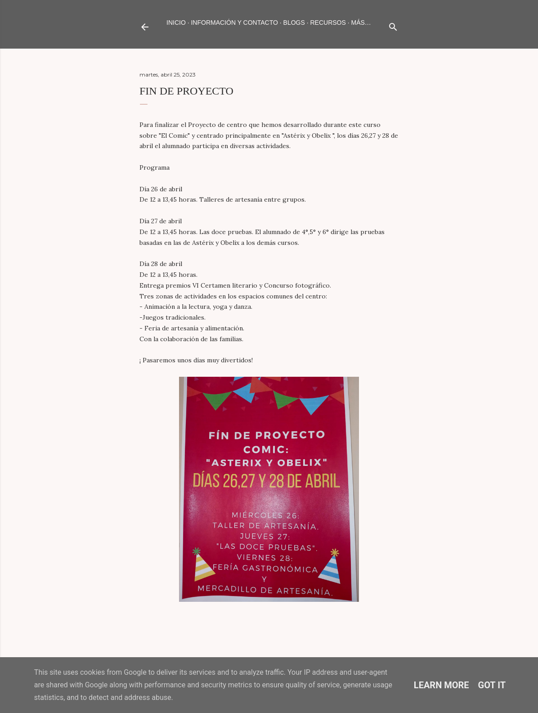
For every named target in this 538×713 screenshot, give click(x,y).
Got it (492, 685)
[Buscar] (393, 25)
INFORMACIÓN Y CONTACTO (234, 22)
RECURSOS (327, 22)
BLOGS (294, 22)
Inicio (176, 22)
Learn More (441, 685)
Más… (361, 22)
